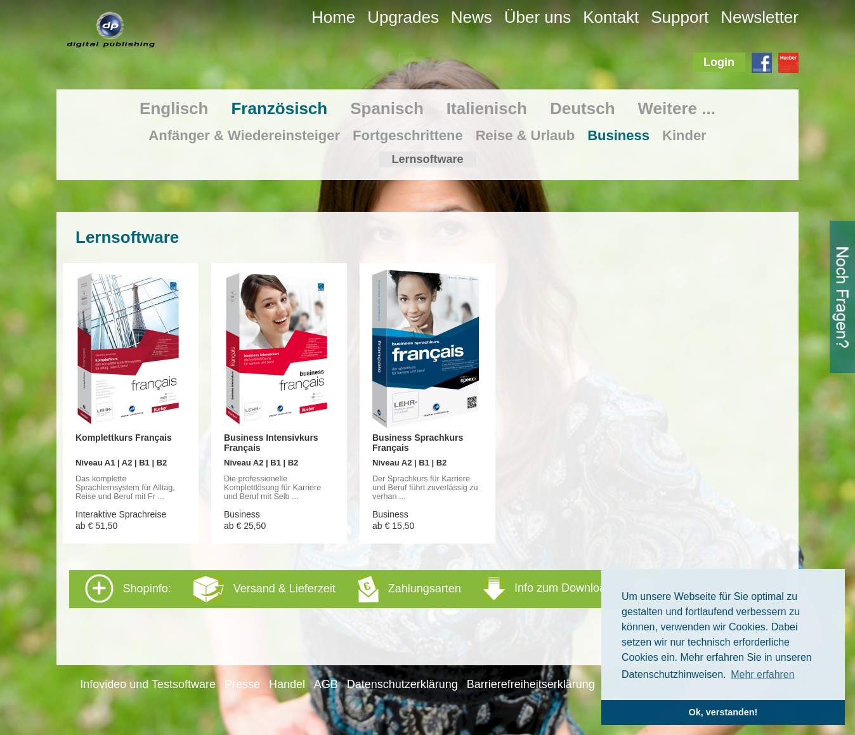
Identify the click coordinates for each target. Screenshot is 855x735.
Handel (287, 684)
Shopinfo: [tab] (419, 588)
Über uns (537, 17)
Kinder (684, 135)
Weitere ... (676, 108)
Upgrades (403, 17)
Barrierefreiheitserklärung (531, 684)
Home (333, 17)
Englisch (174, 108)
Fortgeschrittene (408, 135)
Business (618, 135)
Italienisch (487, 108)
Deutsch (582, 108)
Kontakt (611, 17)
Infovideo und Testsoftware (148, 684)
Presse (242, 684)
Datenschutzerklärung (402, 684)
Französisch (279, 108)
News (471, 17)
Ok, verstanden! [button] (723, 712)
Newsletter (760, 17)
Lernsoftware (427, 159)
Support (679, 17)
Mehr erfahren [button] (763, 674)
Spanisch (387, 108)
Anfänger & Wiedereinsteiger (244, 135)
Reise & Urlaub (525, 135)
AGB (326, 684)
